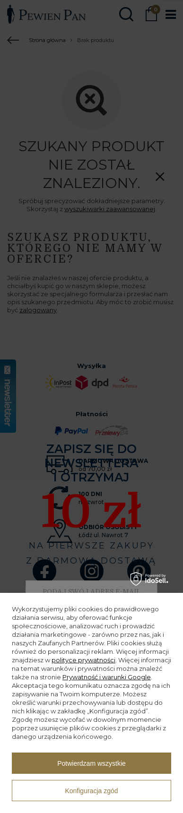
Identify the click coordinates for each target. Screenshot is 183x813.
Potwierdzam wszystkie (91, 763)
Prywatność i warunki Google (106, 677)
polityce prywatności (83, 660)
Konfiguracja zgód (91, 791)
